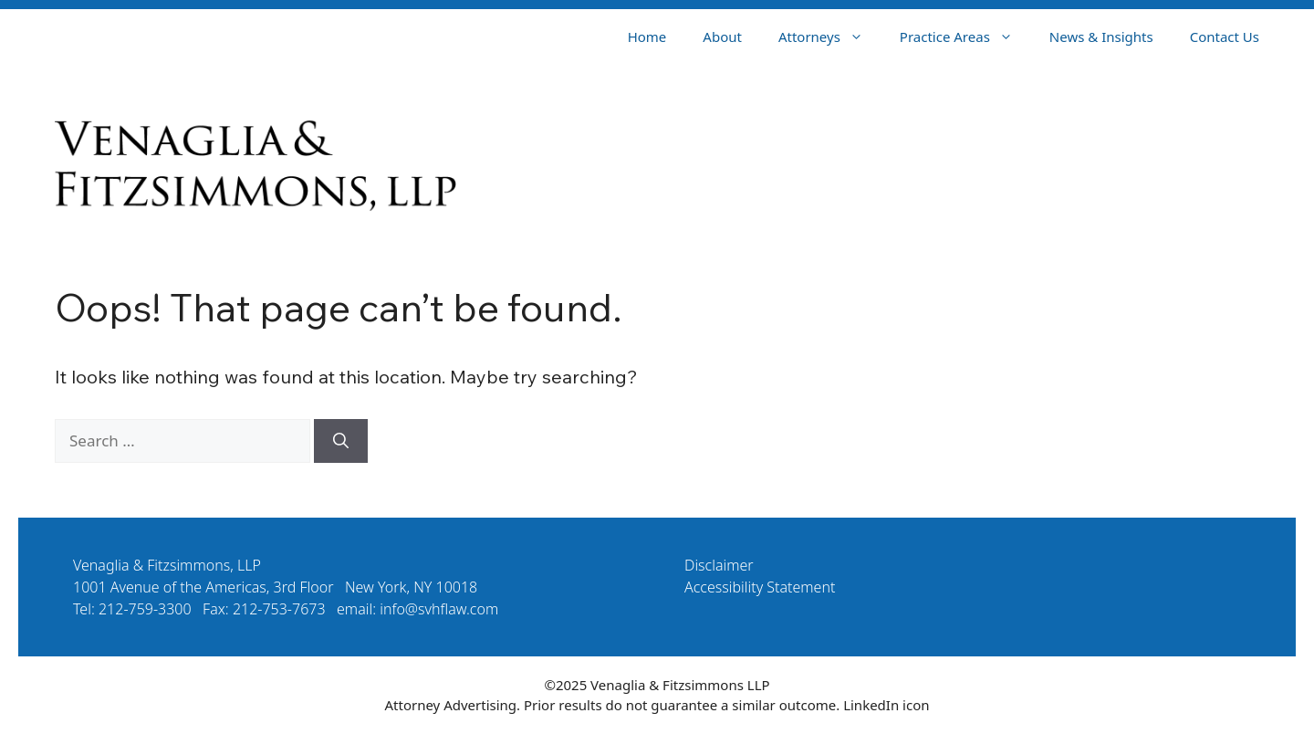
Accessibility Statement (759, 587)
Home (647, 36)
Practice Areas (965, 36)
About (722, 36)
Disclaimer (719, 565)
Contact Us (1224, 36)
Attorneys (829, 36)
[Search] (341, 441)
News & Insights (1101, 36)
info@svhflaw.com (439, 609)
